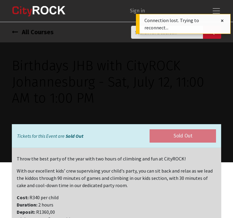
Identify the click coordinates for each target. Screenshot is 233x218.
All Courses (33, 32)
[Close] (222, 20)
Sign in (137, 11)
